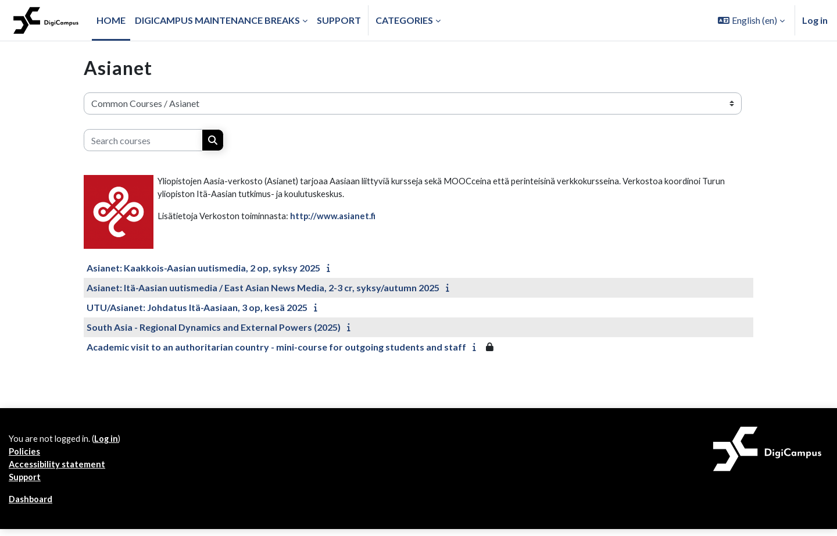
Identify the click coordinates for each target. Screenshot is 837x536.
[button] (751, 20)
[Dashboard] (46, 20)
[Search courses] (143, 140)
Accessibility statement (60, 468)
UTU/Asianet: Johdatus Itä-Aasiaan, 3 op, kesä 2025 (197, 307)
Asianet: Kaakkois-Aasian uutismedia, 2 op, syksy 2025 (203, 267)
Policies (25, 454)
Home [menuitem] (111, 20)
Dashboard (33, 505)
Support (27, 482)
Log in (815, 20)
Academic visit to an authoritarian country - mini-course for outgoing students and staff (276, 346)
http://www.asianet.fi (342, 218)
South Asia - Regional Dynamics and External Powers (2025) (214, 327)
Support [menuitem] (339, 20)
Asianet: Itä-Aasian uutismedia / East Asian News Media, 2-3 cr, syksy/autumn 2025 (263, 287)
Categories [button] (404, 20)
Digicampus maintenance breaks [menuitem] (217, 20)
